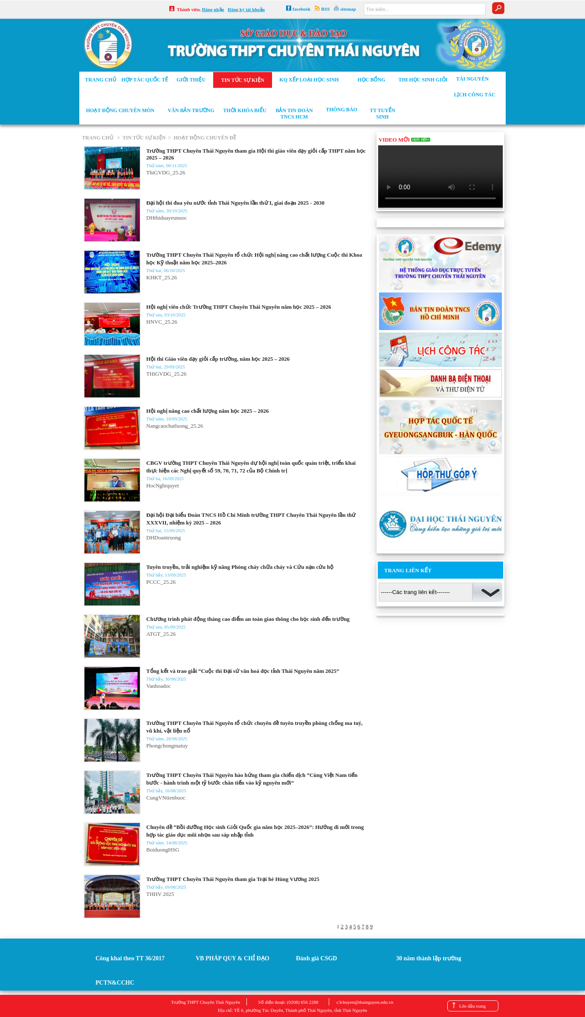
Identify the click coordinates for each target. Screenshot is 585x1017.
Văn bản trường (191, 110)
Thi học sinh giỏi (422, 80)
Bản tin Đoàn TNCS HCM (294, 113)
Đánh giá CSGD (316, 958)
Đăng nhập (213, 9)
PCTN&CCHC (115, 982)
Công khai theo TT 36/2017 (130, 958)
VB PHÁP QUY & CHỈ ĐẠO (232, 958)
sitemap (348, 9)
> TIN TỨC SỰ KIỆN (140, 138)
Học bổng (371, 80)
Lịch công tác (474, 95)
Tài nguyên (472, 79)
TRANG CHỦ (98, 138)
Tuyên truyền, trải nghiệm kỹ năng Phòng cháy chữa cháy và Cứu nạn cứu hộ (239, 567)
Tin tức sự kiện (242, 80)
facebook (301, 9)
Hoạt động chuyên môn (120, 110)
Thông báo (341, 110)
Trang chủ (100, 80)
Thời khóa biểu (244, 110)
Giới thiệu (191, 80)
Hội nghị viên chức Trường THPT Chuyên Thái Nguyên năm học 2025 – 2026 (238, 307)
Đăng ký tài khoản (246, 9)
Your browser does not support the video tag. (440, 176)
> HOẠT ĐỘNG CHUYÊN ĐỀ (200, 138)
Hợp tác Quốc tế (145, 80)
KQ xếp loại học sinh (309, 80)
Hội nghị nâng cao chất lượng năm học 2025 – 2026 (207, 411)
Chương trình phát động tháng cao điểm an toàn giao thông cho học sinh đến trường (248, 619)
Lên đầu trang (472, 1005)
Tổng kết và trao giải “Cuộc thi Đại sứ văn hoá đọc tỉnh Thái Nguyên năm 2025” (242, 671)
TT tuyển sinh (382, 113)
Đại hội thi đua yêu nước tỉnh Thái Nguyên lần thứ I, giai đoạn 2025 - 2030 (235, 203)
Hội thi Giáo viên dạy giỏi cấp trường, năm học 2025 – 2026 (218, 359)
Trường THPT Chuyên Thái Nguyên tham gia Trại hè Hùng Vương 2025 (232, 879)
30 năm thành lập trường (428, 958)
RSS (325, 9)
